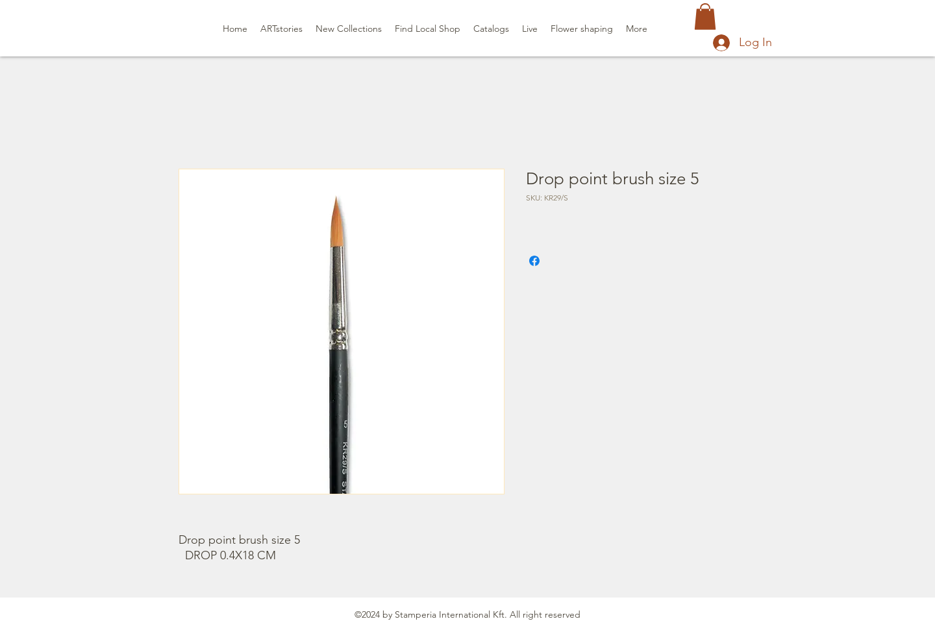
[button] (705, 16)
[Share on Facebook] (534, 261)
